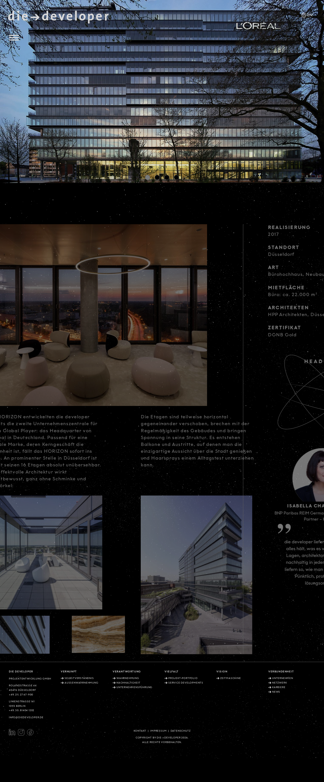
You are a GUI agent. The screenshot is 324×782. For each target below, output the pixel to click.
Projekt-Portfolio (183, 678)
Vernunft (69, 671)
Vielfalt (172, 671)
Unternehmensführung (134, 687)
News (276, 691)
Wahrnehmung (127, 678)
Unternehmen (282, 678)
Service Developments (185, 682)
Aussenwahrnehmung (81, 682)
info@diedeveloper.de (26, 717)
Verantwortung (127, 671)
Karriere (278, 687)
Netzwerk (279, 682)
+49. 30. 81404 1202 (21, 710)
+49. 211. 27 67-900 (21, 694)
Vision (222, 671)
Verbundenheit (281, 671)
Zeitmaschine (230, 678)
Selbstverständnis (79, 678)
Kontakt (140, 730)
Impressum (158, 730)
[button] (147, 177)
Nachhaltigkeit (128, 682)
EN (310, 15)
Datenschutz (181, 730)
